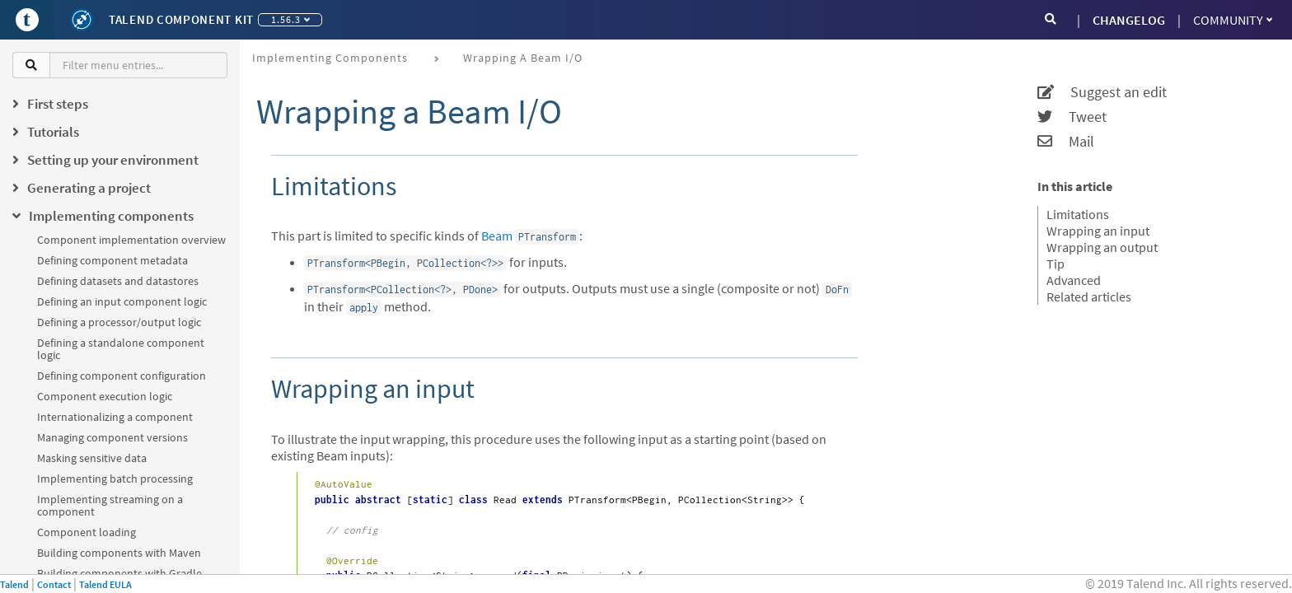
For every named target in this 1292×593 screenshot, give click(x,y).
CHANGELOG (1129, 20)
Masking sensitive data (92, 458)
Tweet (1072, 117)
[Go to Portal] (27, 20)
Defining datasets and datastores (118, 280)
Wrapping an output (1102, 247)
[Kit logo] (81, 20)
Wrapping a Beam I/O (523, 57)
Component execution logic (104, 396)
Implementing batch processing (115, 478)
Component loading (86, 532)
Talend (14, 584)
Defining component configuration (121, 375)
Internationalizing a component (115, 416)
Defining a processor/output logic (119, 322)
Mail (1065, 141)
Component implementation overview (131, 239)
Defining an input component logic (122, 301)
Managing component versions (112, 437)
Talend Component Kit (181, 19)
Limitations (1077, 214)
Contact (54, 584)
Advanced (1073, 280)
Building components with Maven (119, 552)
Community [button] (1232, 20)
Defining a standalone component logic (120, 348)
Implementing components (330, 57)
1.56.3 (290, 19)
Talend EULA (105, 584)
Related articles (1088, 296)
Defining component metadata (112, 260)
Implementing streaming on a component (110, 505)
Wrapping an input (1097, 230)
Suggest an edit (1102, 92)
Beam (497, 235)
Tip (1055, 263)
